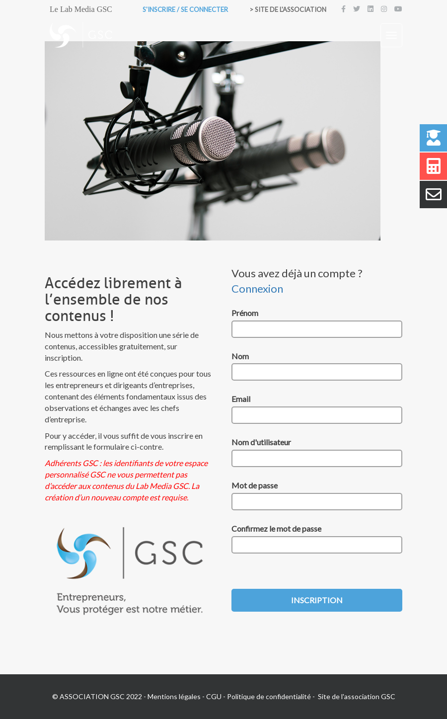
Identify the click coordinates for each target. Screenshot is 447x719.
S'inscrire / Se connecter (185, 9)
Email (240, 398)
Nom (240, 356)
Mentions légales (174, 696)
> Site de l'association (287, 9)
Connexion (257, 288)
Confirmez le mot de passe (276, 528)
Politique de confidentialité (269, 696)
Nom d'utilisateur (261, 442)
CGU (214, 696)
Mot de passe (254, 485)
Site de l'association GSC (356, 696)
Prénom (244, 313)
